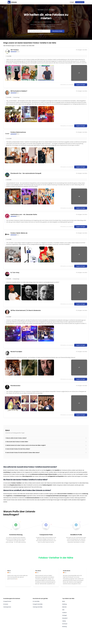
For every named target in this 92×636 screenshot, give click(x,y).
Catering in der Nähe (37, 607)
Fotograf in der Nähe (37, 604)
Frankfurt (64, 612)
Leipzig (64, 621)
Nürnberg (64, 626)
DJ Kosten (5, 604)
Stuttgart (64, 615)
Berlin (63, 601)
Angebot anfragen (80, 84)
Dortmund (64, 623)
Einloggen (72, 2)
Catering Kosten (7, 607)
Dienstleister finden (57, 31)
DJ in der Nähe (36, 601)
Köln (63, 609)
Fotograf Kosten (7, 601)
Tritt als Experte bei (80, 2)
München (64, 607)
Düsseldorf (64, 618)
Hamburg (64, 604)
